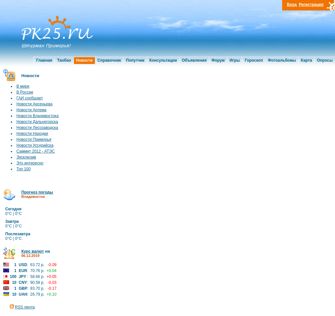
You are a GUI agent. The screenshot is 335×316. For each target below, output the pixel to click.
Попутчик (135, 60)
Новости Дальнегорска (37, 121)
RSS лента (24, 307)
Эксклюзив (26, 157)
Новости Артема (31, 110)
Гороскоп (254, 60)
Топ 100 (23, 169)
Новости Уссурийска (35, 145)
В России (24, 92)
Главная (44, 60)
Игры (235, 60)
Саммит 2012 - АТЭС (35, 151)
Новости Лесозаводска (37, 127)
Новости (84, 60)
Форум (218, 60)
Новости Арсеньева (34, 104)
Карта (306, 60)
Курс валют (32, 251)
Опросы (325, 60)
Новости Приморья (33, 139)
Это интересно (29, 163)
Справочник (109, 60)
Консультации (163, 60)
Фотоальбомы (282, 60)
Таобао (64, 60)
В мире (23, 86)
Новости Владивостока (37, 116)
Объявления (194, 60)
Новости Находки (32, 133)
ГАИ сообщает (29, 98)
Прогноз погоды (37, 192)
